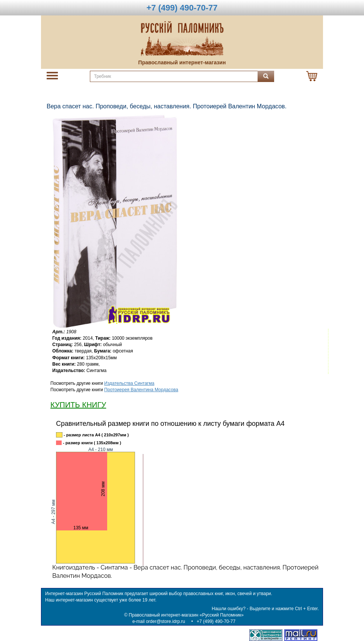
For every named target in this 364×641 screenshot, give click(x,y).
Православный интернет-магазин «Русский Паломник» (186, 615)
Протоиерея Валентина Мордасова (141, 389)
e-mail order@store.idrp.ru (158, 621)
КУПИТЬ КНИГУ (78, 405)
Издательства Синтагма (129, 383)
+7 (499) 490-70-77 (216, 621)
